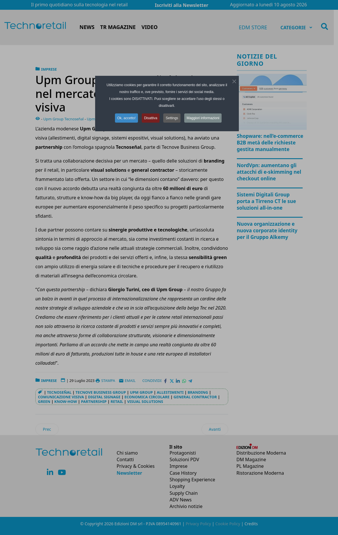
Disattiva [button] (150, 118)
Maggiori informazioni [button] (203, 118)
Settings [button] (172, 118)
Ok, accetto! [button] (126, 118)
